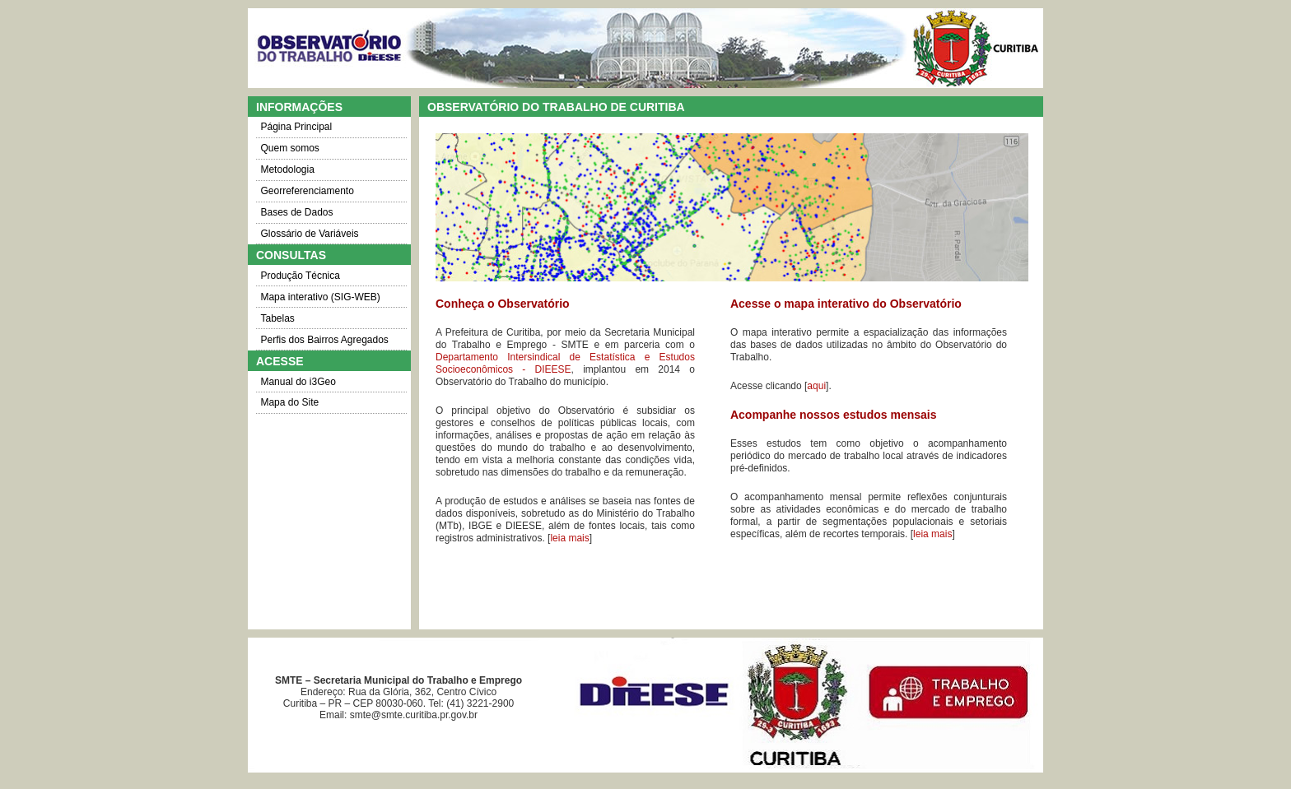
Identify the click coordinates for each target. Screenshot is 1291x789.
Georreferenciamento (306, 191)
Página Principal (296, 126)
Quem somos (289, 148)
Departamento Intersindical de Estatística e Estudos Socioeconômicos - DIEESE (565, 363)
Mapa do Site (289, 402)
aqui (816, 386)
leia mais (569, 538)
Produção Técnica (300, 275)
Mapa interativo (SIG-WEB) (320, 297)
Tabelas (277, 318)
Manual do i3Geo (297, 382)
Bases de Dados (296, 212)
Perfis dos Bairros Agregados (324, 340)
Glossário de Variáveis (309, 233)
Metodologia (287, 169)
